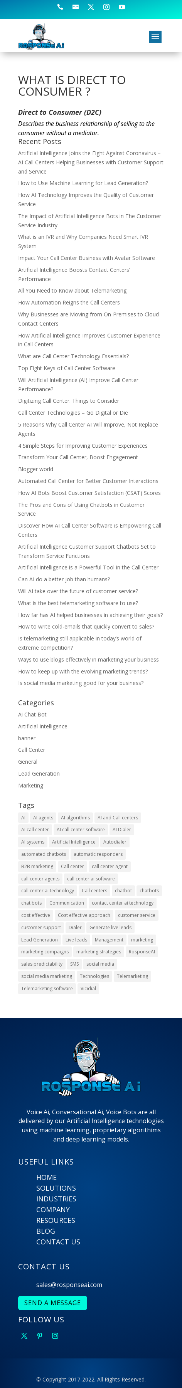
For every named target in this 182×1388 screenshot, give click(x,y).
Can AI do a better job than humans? (64, 579)
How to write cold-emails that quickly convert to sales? (86, 626)
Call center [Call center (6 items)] (72, 866)
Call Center (31, 749)
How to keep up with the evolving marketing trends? (83, 671)
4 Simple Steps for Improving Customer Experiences (83, 445)
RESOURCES (55, 1220)
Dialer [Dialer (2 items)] (75, 927)
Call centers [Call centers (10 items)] (94, 890)
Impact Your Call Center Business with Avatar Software (86, 257)
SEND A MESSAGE (52, 1303)
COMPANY (53, 1209)
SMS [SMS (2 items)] (74, 964)
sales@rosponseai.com (69, 1284)
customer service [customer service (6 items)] (136, 915)
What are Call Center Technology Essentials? (73, 356)
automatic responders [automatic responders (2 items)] (98, 854)
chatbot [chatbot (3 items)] (123, 890)
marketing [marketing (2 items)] (142, 939)
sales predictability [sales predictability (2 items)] (41, 964)
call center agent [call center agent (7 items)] (110, 866)
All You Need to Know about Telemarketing (72, 290)
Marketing (30, 785)
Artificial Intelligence (42, 726)
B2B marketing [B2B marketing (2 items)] (37, 866)
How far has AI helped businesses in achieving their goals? (90, 615)
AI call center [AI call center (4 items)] (35, 829)
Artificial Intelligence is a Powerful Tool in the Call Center (88, 567)
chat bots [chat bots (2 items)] (31, 903)
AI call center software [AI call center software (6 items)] (81, 829)
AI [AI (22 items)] (23, 817)
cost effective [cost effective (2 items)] (35, 915)
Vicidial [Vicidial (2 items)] (88, 988)
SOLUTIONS (56, 1188)
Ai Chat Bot (32, 714)
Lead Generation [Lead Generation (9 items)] (39, 939)
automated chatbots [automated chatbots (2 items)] (43, 854)
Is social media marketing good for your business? (80, 683)
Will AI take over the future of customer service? (78, 591)
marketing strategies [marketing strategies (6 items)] (98, 951)
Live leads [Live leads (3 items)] (76, 939)
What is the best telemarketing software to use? (78, 603)
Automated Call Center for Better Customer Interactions (88, 481)
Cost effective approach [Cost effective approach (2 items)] (84, 915)
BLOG (45, 1231)
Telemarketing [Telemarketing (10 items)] (132, 976)
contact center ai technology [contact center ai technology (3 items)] (122, 903)
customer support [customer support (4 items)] (41, 927)
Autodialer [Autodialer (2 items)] (114, 842)
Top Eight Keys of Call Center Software (66, 368)
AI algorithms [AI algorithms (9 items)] (75, 817)
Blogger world (35, 469)
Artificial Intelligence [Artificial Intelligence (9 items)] (74, 842)
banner (26, 738)
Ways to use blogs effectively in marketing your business (88, 659)
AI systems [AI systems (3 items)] (32, 842)
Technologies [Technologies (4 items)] (94, 976)
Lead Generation (39, 773)
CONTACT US (58, 1241)
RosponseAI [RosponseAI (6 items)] (142, 951)
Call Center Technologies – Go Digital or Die (73, 412)
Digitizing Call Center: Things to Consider (68, 400)
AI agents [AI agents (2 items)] (43, 817)
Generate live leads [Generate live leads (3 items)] (110, 927)
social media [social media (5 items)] (100, 964)
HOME (46, 1177)
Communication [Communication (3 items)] (66, 903)
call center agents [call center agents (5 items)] (40, 878)
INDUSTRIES (56, 1198)
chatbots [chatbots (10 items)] (149, 890)
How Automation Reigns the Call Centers (69, 302)
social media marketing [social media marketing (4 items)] (46, 976)
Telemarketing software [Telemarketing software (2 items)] (47, 988)
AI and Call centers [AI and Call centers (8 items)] (118, 817)
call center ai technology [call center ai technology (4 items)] (47, 890)
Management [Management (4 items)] (109, 939)
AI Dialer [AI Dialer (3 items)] (122, 829)
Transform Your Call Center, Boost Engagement (78, 457)
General (27, 761)
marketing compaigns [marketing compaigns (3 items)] (45, 951)
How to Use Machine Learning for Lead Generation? (83, 183)
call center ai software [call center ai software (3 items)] (91, 878)
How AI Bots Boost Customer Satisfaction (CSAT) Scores (89, 492)
